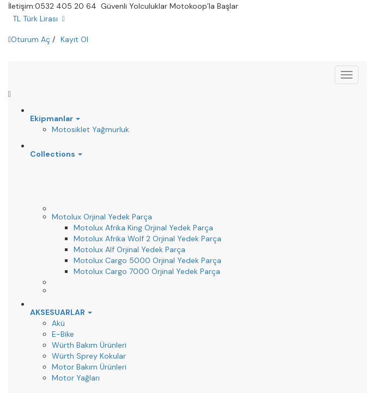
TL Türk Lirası (39, 18)
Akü (58, 323)
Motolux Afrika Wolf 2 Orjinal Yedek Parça (147, 238)
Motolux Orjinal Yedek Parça (102, 217)
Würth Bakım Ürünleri (89, 345)
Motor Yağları (76, 378)
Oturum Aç (30, 39)
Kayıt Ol (74, 39)
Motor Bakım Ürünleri (89, 367)
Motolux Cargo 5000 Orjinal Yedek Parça (147, 260)
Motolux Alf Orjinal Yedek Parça (129, 249)
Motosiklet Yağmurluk (90, 129)
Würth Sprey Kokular (89, 356)
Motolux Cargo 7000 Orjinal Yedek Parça (147, 271)
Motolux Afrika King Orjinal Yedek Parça (143, 228)
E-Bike (63, 334)
